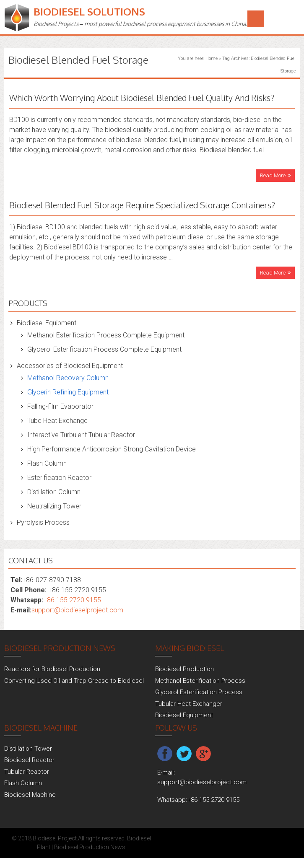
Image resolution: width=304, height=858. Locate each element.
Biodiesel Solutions (89, 11)
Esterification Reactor (59, 478)
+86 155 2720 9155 (72, 600)
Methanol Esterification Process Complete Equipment (105, 335)
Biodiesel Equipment (46, 323)
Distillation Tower (28, 748)
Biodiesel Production (184, 669)
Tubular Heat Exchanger (188, 704)
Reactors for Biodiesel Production (52, 669)
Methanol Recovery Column (68, 378)
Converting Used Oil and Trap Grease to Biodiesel (74, 680)
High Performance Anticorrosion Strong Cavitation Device (111, 449)
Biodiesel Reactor (29, 760)
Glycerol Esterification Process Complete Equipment (104, 349)
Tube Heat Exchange (57, 421)
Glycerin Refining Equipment (68, 392)
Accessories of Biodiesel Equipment (70, 366)
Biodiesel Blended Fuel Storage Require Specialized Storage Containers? (142, 205)
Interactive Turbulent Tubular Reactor (81, 435)
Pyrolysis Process (43, 522)
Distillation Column (54, 492)
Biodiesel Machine (30, 794)
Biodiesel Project (55, 838)
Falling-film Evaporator (60, 406)
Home (211, 58)
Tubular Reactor (26, 771)
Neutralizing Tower (54, 506)
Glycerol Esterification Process (198, 692)
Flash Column (47, 463)
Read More (273, 175)
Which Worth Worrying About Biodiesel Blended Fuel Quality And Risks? (141, 97)
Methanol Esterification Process (200, 680)
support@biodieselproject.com (77, 610)
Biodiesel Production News (89, 847)
